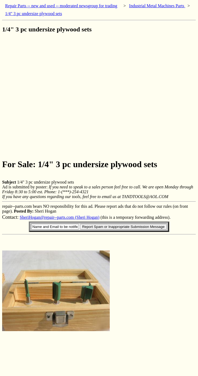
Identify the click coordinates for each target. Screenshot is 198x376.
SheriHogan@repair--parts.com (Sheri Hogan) (60, 217)
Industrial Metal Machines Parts (157, 5)
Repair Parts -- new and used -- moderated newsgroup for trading (61, 5)
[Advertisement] (57, 95)
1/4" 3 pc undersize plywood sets (33, 13)
